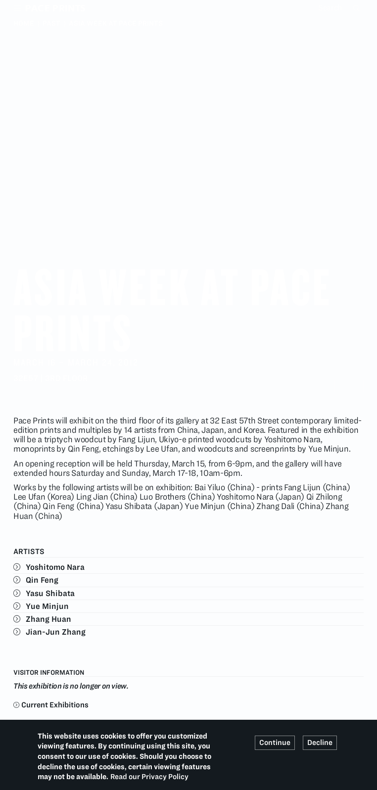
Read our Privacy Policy (149, 777)
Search (357, 8)
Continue (274, 742)
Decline (319, 742)
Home (23, 23)
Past (51, 23)
